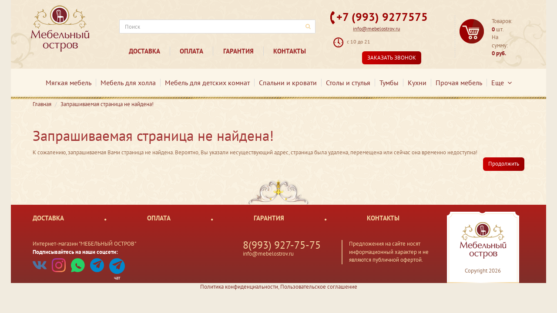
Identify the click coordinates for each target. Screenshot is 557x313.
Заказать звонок (391, 57)
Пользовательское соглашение (318, 286)
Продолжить (503, 163)
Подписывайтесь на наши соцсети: (75, 252)
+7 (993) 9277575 (382, 17)
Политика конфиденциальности (239, 286)
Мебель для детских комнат (207, 83)
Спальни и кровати (288, 83)
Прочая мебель (459, 83)
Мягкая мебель (68, 83)
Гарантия (238, 51)
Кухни (417, 83)
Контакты (289, 51)
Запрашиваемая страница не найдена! (107, 104)
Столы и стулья (348, 83)
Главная (42, 104)
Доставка (144, 51)
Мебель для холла (128, 83)
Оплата (191, 51)
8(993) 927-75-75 (282, 245)
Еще (501, 83)
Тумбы (389, 83)
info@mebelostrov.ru (376, 28)
